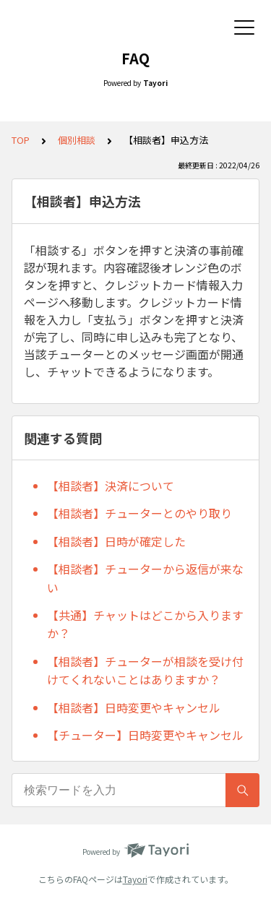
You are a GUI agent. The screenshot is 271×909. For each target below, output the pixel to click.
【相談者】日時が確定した (116, 541)
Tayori (135, 879)
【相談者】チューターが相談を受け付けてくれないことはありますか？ (145, 670)
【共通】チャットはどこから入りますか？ (145, 624)
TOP (21, 140)
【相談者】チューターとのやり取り (139, 513)
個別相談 (76, 140)
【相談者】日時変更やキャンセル (133, 707)
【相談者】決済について (110, 485)
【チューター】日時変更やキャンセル (145, 735)
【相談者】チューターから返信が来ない (145, 578)
